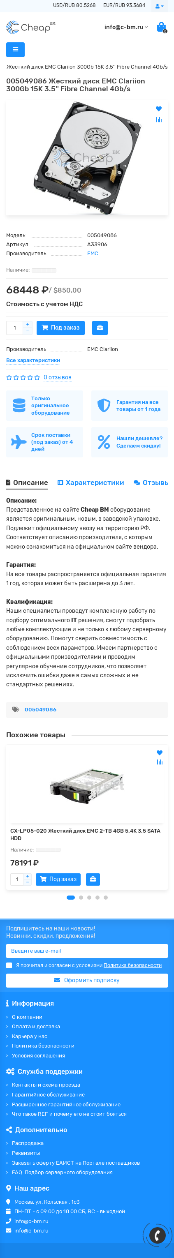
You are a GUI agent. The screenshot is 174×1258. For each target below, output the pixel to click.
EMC (92, 253)
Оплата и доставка (36, 1026)
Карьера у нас (29, 1036)
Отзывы (153, 482)
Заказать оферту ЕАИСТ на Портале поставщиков (76, 1163)
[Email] (87, 951)
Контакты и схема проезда (46, 1085)
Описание (27, 482)
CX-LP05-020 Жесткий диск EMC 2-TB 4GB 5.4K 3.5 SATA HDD (85, 834)
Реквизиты (26, 1153)
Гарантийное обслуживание (48, 1095)
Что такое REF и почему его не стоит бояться (69, 1114)
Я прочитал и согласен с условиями (84, 965)
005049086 (40, 709)
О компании (27, 1017)
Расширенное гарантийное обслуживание (66, 1104)
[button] (71, 898)
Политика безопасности (43, 1046)
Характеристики (91, 482)
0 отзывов (58, 377)
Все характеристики (33, 360)
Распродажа (28, 1143)
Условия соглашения (38, 1056)
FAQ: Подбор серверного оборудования (62, 1172)
